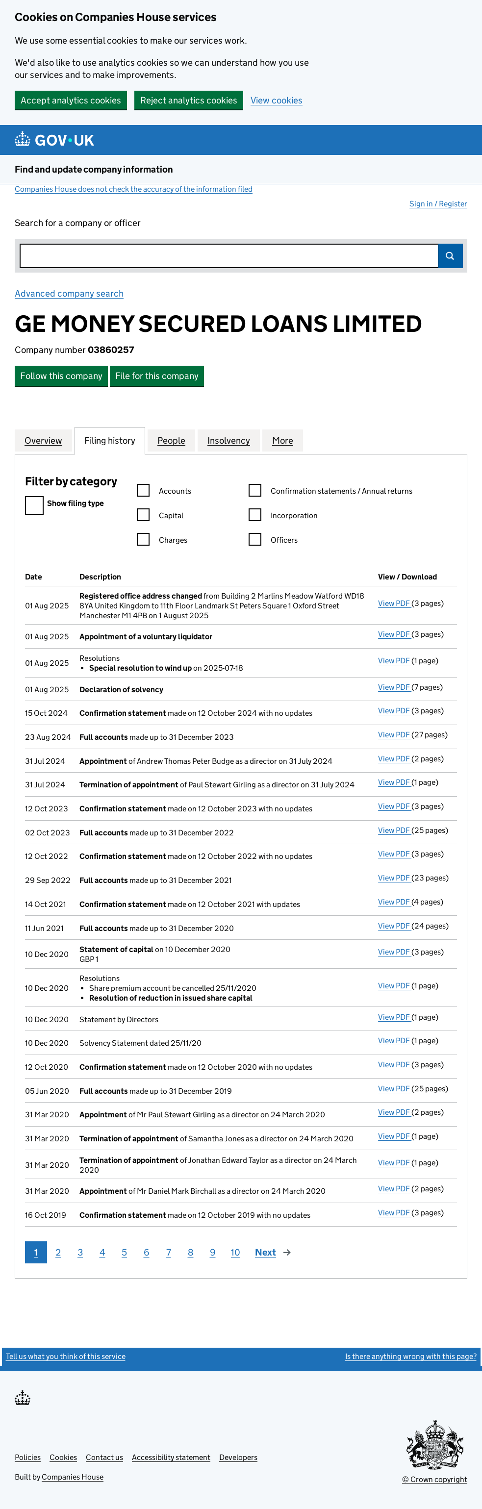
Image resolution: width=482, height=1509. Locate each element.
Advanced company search (69, 293)
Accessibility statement (171, 1457)
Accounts (164, 492)
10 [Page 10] (235, 1252)
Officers (273, 541)
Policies (28, 1457)
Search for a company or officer (78, 222)
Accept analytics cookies (71, 100)
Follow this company (61, 375)
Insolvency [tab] (228, 440)
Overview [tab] (43, 440)
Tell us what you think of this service (66, 1356)
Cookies (63, 1457)
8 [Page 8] (191, 1252)
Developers (238, 1457)
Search (450, 256)
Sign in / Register (438, 203)
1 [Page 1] (36, 1252)
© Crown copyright (434, 1479)
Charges (162, 541)
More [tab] (282, 440)
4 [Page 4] (102, 1252)
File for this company (157, 375)
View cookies (277, 100)
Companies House (72, 1477)
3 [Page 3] (80, 1252)
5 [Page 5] (124, 1252)
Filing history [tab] (109, 440)
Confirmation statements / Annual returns (330, 492)
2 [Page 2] (58, 1252)
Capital (160, 517)
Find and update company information (94, 169)
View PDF (394, 603)
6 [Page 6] (147, 1252)
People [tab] (171, 440)
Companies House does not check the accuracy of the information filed (134, 189)
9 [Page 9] (213, 1252)
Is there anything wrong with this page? (411, 1356)
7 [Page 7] (168, 1252)
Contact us (104, 1457)
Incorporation (283, 517)
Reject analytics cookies (188, 100)
